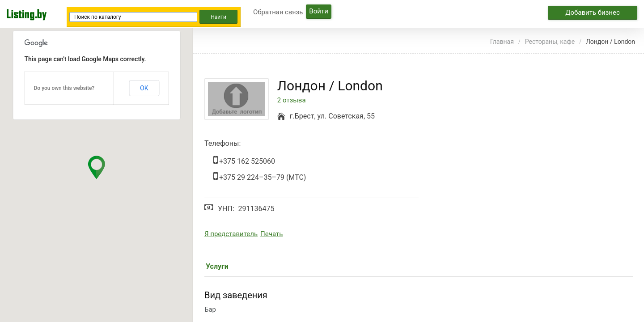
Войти (318, 11)
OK (144, 88)
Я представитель (231, 234)
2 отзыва (291, 100)
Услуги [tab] (217, 266)
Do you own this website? (64, 88)
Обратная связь (278, 12)
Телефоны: (222, 143)
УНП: (226, 208)
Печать (271, 234)
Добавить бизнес (592, 12)
